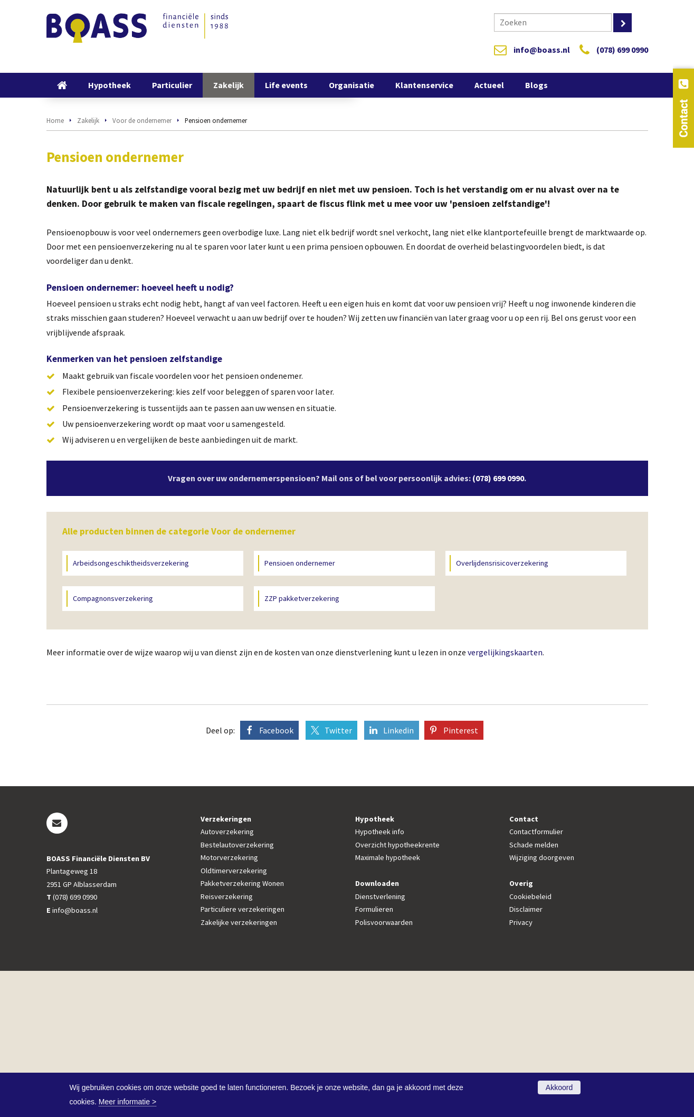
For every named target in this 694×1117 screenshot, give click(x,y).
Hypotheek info (379, 978)
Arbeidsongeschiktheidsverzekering (131, 709)
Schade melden (533, 991)
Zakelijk (88, 266)
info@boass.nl (542, 49)
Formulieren (374, 1055)
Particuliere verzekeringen (242, 1055)
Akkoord (559, 1087)
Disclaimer (526, 1055)
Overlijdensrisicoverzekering (502, 709)
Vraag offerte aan (92, 211)
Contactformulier (536, 978)
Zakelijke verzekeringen (239, 1068)
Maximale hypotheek (387, 1004)
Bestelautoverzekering (237, 991)
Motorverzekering (229, 1004)
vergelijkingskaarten (505, 799)
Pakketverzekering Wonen (242, 1030)
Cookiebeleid (530, 1042)
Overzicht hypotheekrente (397, 991)
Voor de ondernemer (142, 266)
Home (55, 266)
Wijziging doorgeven (541, 1004)
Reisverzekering (227, 1042)
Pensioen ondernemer (299, 709)
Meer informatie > (127, 1101)
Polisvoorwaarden (384, 1068)
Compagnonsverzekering (113, 745)
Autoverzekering (227, 978)
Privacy (521, 1068)
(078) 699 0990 (622, 49)
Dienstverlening (380, 1042)
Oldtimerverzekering (234, 1016)
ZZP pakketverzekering (301, 745)
